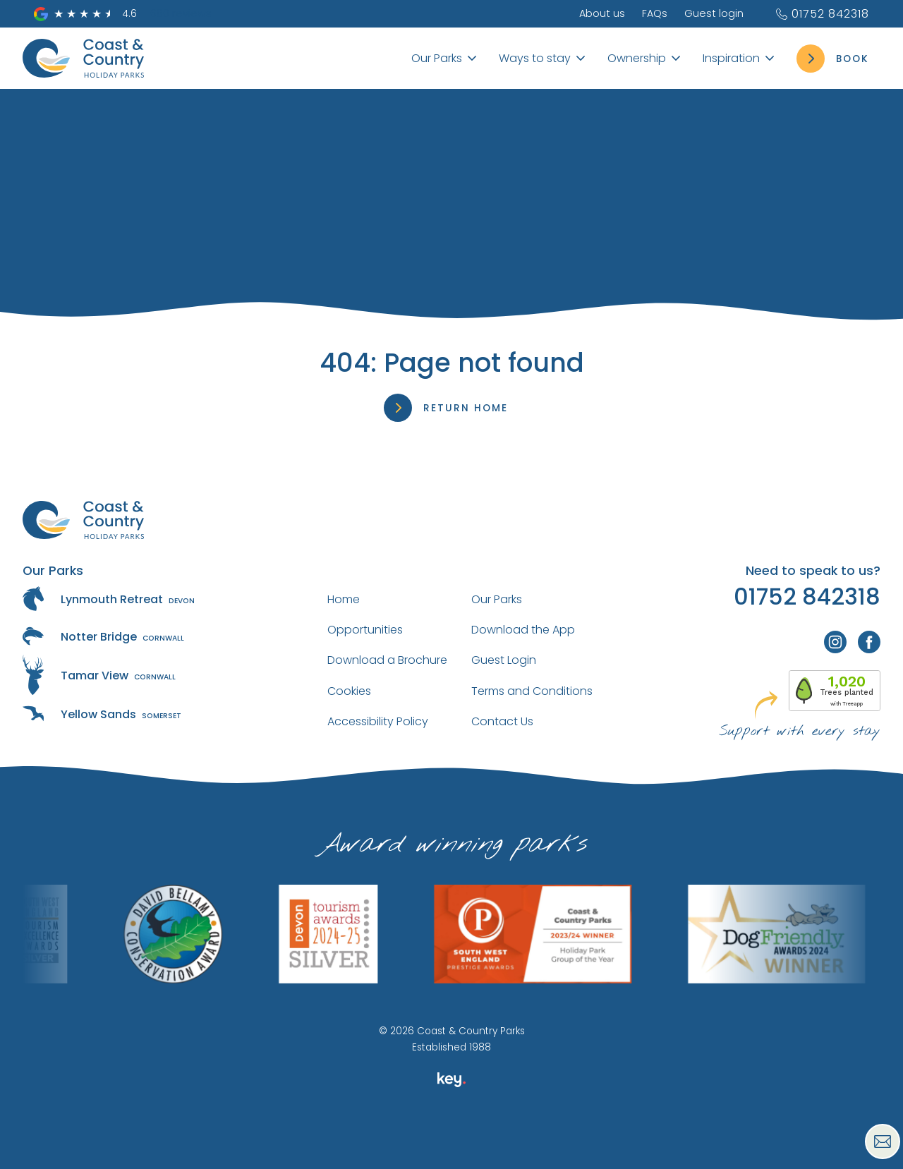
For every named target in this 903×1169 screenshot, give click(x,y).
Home (343, 599)
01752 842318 (822, 14)
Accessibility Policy (377, 721)
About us (602, 13)
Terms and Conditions (532, 691)
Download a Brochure (387, 660)
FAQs (654, 13)
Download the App (523, 630)
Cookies (349, 691)
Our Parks (496, 599)
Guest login (714, 13)
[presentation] (451, 1136)
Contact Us (502, 721)
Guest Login (503, 660)
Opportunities (365, 630)
